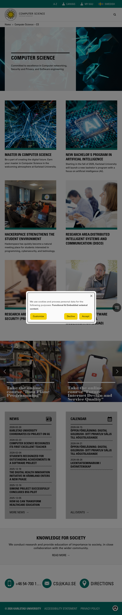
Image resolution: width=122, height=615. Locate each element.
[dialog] (61, 307)
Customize (38, 316)
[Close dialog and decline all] (91, 295)
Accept (85, 316)
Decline (71, 316)
